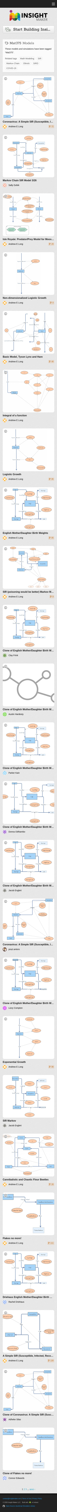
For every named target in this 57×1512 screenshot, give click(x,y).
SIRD (35, 63)
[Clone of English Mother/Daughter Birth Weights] (28, 631)
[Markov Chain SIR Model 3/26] (28, 161)
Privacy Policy (37, 1498)
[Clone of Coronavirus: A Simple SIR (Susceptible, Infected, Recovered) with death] (28, 1395)
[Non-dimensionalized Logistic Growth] (28, 278)
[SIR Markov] (28, 1101)
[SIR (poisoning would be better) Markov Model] (28, 572)
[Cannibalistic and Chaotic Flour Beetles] (28, 1160)
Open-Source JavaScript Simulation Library (20, 1506)
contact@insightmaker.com (12, 1498)
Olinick (26, 63)
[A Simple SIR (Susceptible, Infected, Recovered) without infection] (28, 1336)
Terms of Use (26, 1498)
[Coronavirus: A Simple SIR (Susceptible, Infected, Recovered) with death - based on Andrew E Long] (28, 925)
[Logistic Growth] (28, 454)
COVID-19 (11, 68)
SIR (39, 58)
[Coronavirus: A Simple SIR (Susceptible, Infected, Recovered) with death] (28, 102)
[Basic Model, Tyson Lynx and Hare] (28, 337)
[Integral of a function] (28, 396)
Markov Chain (12, 63)
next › (32, 1489)
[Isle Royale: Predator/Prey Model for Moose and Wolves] (28, 219)
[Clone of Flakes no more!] (28, 1454)
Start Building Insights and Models (29, 29)
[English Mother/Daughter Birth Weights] (28, 513)
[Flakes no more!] (28, 1219)
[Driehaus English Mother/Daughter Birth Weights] (28, 1277)
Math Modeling (27, 58)
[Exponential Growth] (28, 1042)
